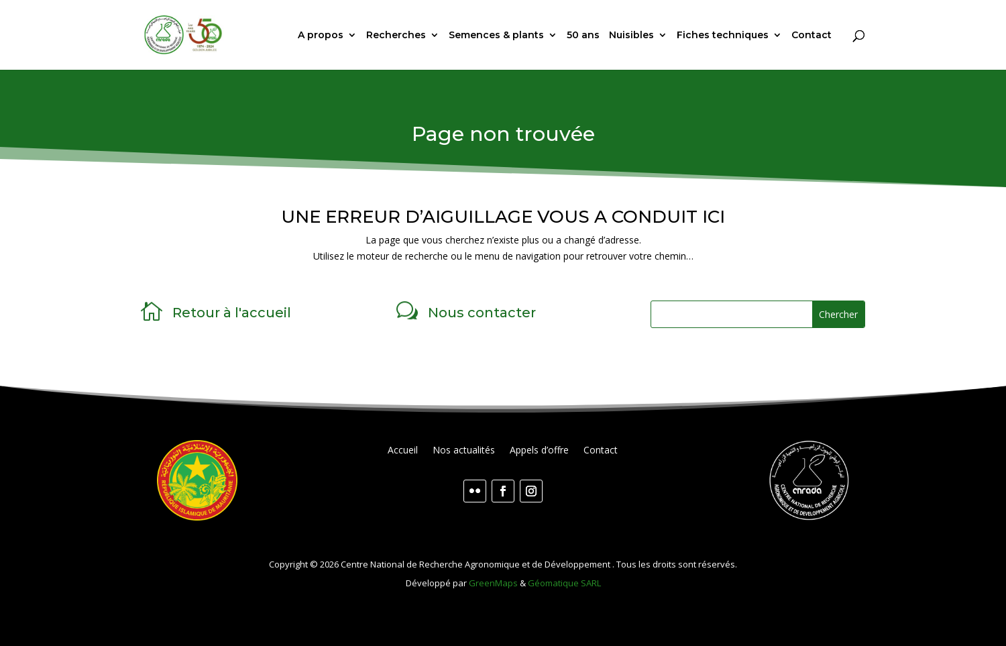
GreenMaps (493, 583)
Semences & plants (496, 35)
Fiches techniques (723, 35)
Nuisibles (631, 35)
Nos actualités (464, 450)
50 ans (583, 35)
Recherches (396, 35)
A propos (320, 35)
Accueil (403, 450)
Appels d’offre (539, 450)
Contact (811, 35)
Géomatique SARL (564, 583)
